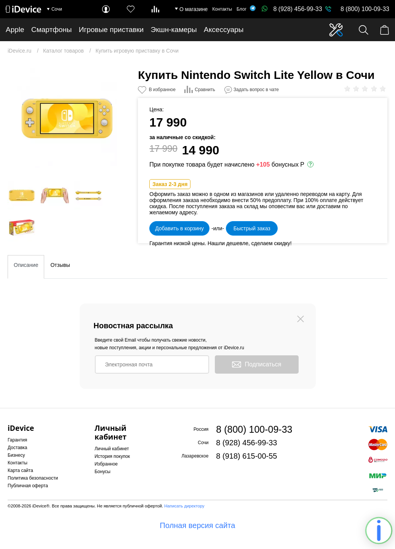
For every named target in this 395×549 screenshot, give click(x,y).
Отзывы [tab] (60, 265)
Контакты (222, 9)
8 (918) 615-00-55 (246, 456)
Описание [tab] (26, 265)
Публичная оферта (28, 485)
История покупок (112, 456)
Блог (241, 9)
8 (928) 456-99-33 (292, 9)
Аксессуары (223, 30)
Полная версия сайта (197, 525)
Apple (15, 30)
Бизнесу (16, 455)
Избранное (106, 464)
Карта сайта (20, 470)
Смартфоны (51, 30)
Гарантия (17, 440)
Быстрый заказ (251, 228)
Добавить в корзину (179, 228)
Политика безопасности (33, 478)
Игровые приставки (111, 30)
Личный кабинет (111, 448)
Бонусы (102, 471)
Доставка (17, 447)
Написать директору (184, 506)
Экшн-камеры (174, 30)
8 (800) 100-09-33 (365, 9)
